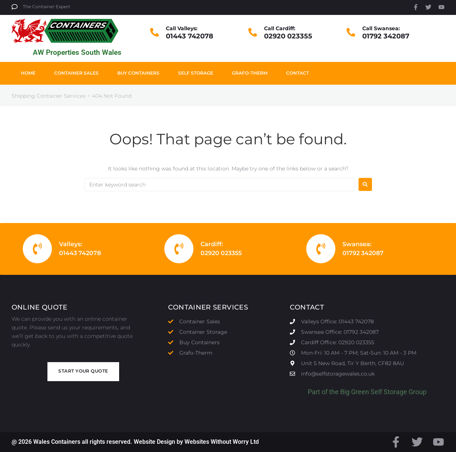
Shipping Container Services (49, 95)
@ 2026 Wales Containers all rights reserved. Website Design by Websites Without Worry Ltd (135, 441)
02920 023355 (288, 36)
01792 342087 (385, 36)
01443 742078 (189, 36)
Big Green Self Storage (373, 392)
